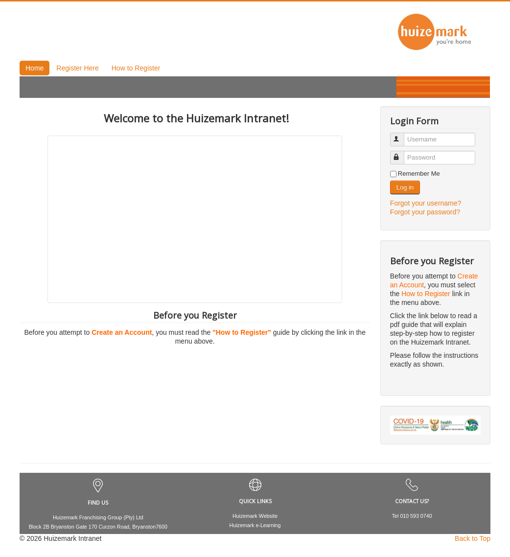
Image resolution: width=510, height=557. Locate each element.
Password (401, 153)
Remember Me (419, 173)
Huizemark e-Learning (255, 525)
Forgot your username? (426, 203)
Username (401, 135)
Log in (405, 187)
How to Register (136, 68)
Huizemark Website (255, 516)
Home (34, 68)
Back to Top (472, 538)
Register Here (77, 68)
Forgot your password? (425, 212)
